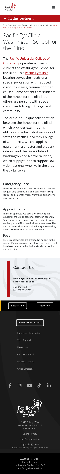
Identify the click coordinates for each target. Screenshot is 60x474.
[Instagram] (20, 385)
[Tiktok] (40, 385)
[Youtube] (30, 385)
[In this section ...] (19, 18)
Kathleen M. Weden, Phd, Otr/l (30, 465)
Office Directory (25, 368)
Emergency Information (29, 333)
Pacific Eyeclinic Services (30, 468)
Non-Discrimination (30, 439)
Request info (17, 305)
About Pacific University (11, 25)
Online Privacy (30, 433)
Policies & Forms (25, 361)
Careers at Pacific (26, 354)
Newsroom (22, 347)
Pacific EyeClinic (45, 25)
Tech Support (24, 340)
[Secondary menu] (53, 7)
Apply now (45, 305)
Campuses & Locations (30, 25)
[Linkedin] (49, 385)
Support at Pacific (30, 322)
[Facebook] (10, 385)
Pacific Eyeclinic (30, 462)
